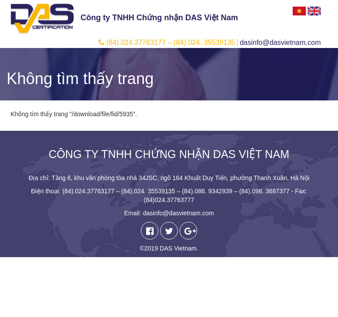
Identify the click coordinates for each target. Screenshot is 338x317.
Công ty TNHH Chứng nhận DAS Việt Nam (159, 17)
